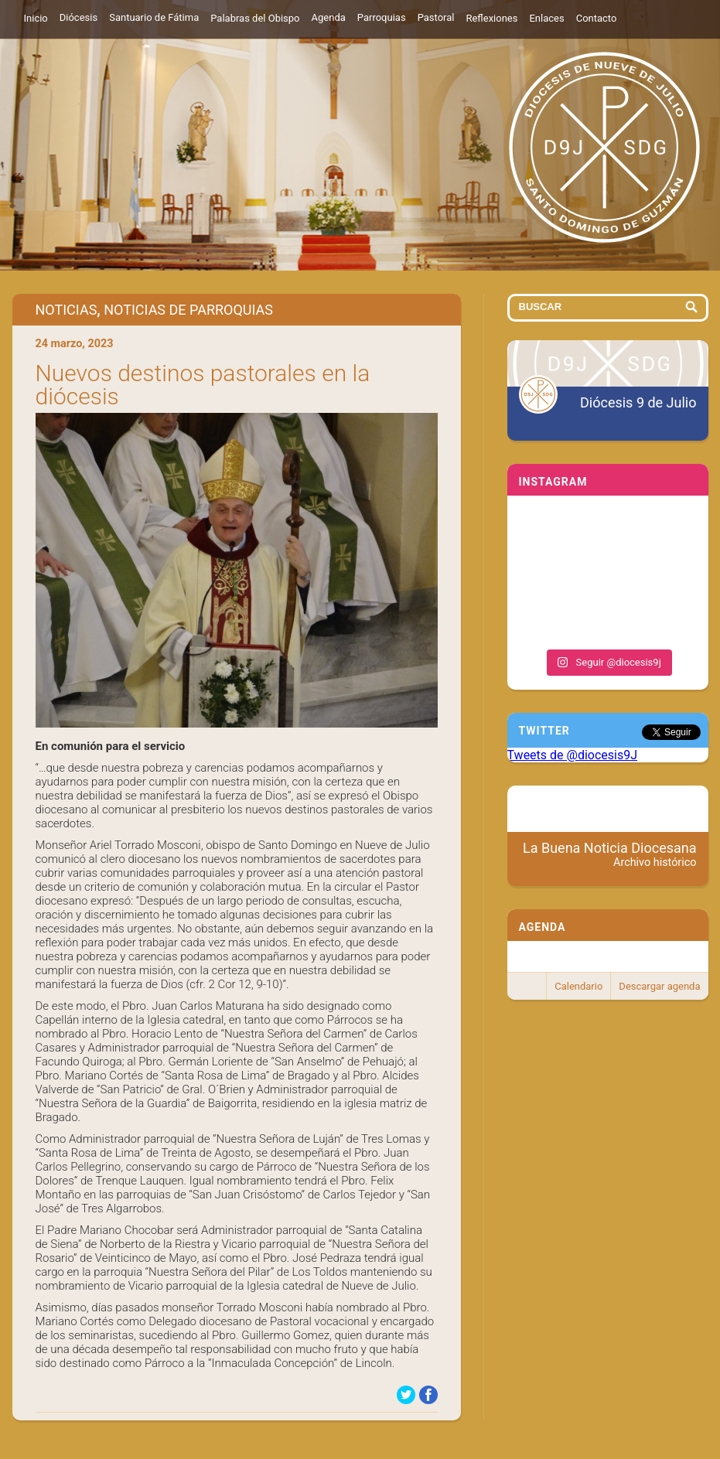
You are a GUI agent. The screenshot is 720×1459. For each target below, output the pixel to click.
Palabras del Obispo (254, 18)
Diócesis (78, 17)
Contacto (596, 18)
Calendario (578, 986)
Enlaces (546, 18)
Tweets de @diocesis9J (572, 755)
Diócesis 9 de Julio (638, 402)
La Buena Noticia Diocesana (610, 854)
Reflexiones (491, 18)
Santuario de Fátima (154, 17)
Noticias (66, 310)
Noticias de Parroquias (188, 310)
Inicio (36, 18)
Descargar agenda (659, 986)
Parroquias (381, 17)
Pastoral (436, 17)
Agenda (329, 17)
